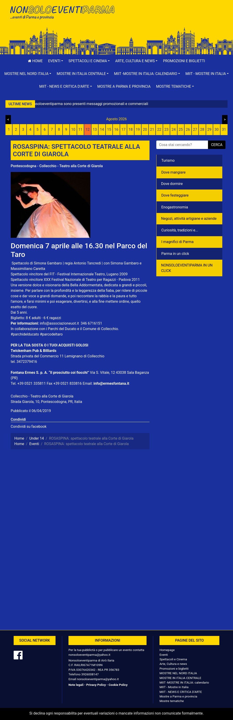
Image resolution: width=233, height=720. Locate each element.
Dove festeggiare (175, 195)
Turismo (168, 160)
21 (152, 129)
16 (116, 129)
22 (159, 129)
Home (35, 61)
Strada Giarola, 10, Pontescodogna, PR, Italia (46, 402)
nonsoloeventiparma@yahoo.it (89, 654)
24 (174, 129)
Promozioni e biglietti (184, 61)
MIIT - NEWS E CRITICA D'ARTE (181, 692)
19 (138, 129)
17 (124, 129)
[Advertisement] (171, 18)
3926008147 (90, 674)
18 (131, 129)
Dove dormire (172, 184)
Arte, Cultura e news (173, 664)
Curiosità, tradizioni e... (179, 230)
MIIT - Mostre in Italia (174, 687)
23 (166, 129)
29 (209, 129)
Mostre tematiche (172, 701)
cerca (216, 145)
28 (202, 129)
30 (217, 129)
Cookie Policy (118, 685)
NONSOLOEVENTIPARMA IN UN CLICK (187, 268)
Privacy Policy (96, 685)
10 (73, 129)
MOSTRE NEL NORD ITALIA (178, 673)
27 (195, 129)
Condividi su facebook (28, 426)
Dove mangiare (173, 172)
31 (224, 129)
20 (145, 129)
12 (88, 129)
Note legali (76, 685)
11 (81, 129)
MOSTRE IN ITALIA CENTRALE (180, 678)
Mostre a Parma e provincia (124, 86)
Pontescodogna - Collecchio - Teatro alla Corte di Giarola (57, 166)
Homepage (167, 650)
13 (95, 129)
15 (109, 129)
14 (102, 129)
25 (181, 129)
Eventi (164, 654)
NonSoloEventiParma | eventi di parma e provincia (62, 13)
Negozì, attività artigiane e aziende (189, 218)
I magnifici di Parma (177, 242)
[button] (56, 61)
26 (188, 129)
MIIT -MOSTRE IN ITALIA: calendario (184, 682)
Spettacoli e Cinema (173, 659)
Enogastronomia (174, 207)
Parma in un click (175, 253)
